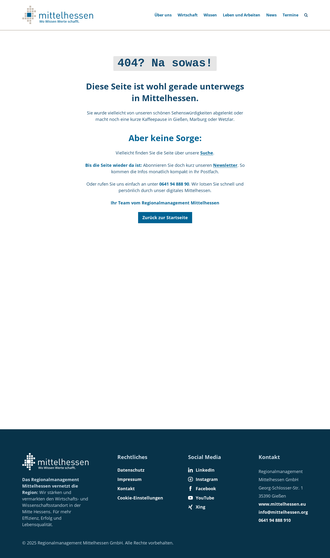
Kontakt (126, 488)
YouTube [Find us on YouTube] (201, 498)
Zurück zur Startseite (165, 216)
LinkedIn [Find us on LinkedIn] (201, 470)
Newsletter (225, 164)
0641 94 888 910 (275, 520)
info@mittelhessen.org (283, 512)
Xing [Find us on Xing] (196, 507)
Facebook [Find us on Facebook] (202, 488)
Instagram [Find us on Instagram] (203, 479)
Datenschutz (131, 470)
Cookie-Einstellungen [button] (140, 498)
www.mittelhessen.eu (282, 504)
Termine (290, 15)
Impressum (129, 479)
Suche (206, 151)
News (271, 15)
